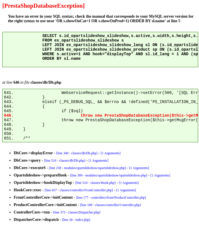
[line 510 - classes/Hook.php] (95, 183)
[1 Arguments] (110, 153)
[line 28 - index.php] (76, 220)
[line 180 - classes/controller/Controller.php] (110, 205)
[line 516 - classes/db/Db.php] (65, 161)
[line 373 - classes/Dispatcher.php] (76, 212)
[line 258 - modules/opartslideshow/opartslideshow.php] (87, 168)
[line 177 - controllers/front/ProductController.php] (111, 198)
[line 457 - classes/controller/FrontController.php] (79, 190)
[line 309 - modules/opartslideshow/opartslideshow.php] (108, 175)
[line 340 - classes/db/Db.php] (77, 153)
